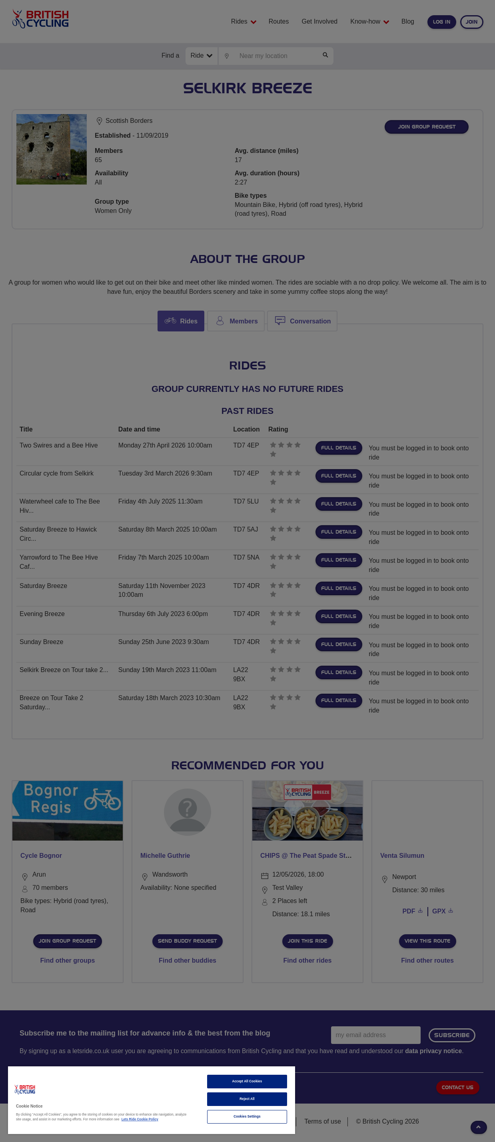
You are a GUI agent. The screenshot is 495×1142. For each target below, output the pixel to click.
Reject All (247, 1099)
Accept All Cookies (247, 1081)
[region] (151, 1100)
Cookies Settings (247, 1116)
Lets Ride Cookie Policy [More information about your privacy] (140, 1119)
